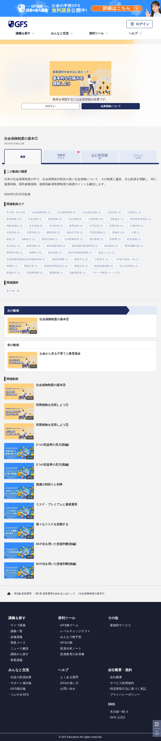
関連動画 (157, 724)
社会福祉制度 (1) (91, 212)
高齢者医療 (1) (77, 272)
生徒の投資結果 (21, 677)
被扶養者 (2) (96, 239)
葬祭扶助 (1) (53, 232)
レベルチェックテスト (75, 631)
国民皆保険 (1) (50, 239)
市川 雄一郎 (12, 290)
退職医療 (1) (56, 272)
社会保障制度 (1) (41, 212)
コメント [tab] (138, 156)
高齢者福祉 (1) (14, 225)
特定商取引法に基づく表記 (128, 688)
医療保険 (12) (14, 219)
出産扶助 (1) (13, 232)
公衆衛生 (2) (134, 212)
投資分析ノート (70, 648)
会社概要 (116, 677)
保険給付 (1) (28, 239)
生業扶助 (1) (33, 232)
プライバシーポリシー (125, 694)
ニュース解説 (19, 648)
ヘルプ (136, 33)
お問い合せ (67, 688)
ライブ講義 (18, 625)
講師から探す (19, 654)
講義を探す (25, 33)
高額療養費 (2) (34, 272)
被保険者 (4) (111, 245)
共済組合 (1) (13, 245)
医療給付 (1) (13, 272)
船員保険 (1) (134, 239)
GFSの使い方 (69, 683)
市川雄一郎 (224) (15, 212)
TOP (157, 734)
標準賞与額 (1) (14, 252)
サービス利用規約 (122, 683)
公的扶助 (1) (114, 212)
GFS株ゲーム (69, 625)
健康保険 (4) (33, 245)
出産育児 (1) (101, 259)
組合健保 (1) (55, 252)
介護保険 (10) (96, 219)
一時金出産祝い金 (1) (126, 259)
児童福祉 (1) (116, 219)
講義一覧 (16, 631)
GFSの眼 (66, 642)
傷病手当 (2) (81, 259)
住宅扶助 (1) (96, 225)
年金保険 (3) (35, 219)
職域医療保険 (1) (103, 266)
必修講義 (16, 637)
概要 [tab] (22, 156)
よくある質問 (69, 677)
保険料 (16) (118, 232)
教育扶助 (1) (76, 225)
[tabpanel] (80, 228)
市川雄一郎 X (119, 711)
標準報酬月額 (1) (134, 245)
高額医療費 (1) (60, 259)
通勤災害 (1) (81, 266)
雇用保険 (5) (55, 219)
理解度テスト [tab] (61, 156)
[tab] (99, 156)
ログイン (50, 106)
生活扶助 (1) (56, 225)
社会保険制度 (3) (66, 212)
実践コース (18, 642)
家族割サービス (120, 625)
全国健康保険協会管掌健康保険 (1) (25, 259)
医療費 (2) (115, 239)
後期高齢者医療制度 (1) (85, 245)
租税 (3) (10, 239)
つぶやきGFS (19, 694)
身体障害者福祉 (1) (140, 219)
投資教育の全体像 (72, 654)
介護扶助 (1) (136, 225)
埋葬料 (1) (12, 266)
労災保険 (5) (75, 219)
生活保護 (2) (36, 225)
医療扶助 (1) (116, 225)
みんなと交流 (62, 33)
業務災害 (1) (31, 266)
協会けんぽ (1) (106, 252)
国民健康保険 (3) (56, 245)
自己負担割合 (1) (128, 266)
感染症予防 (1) (75, 232)
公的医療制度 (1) (73, 239)
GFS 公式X (117, 717)
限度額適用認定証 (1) (56, 266)
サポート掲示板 (21, 683)
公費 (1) (135, 232)
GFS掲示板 (18, 688)
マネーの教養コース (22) (106, 272)
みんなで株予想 (70, 637)
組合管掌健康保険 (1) (80, 252)
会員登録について (111, 106)
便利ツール (99, 33)
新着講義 (16, 660)
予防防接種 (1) (97, 232)
